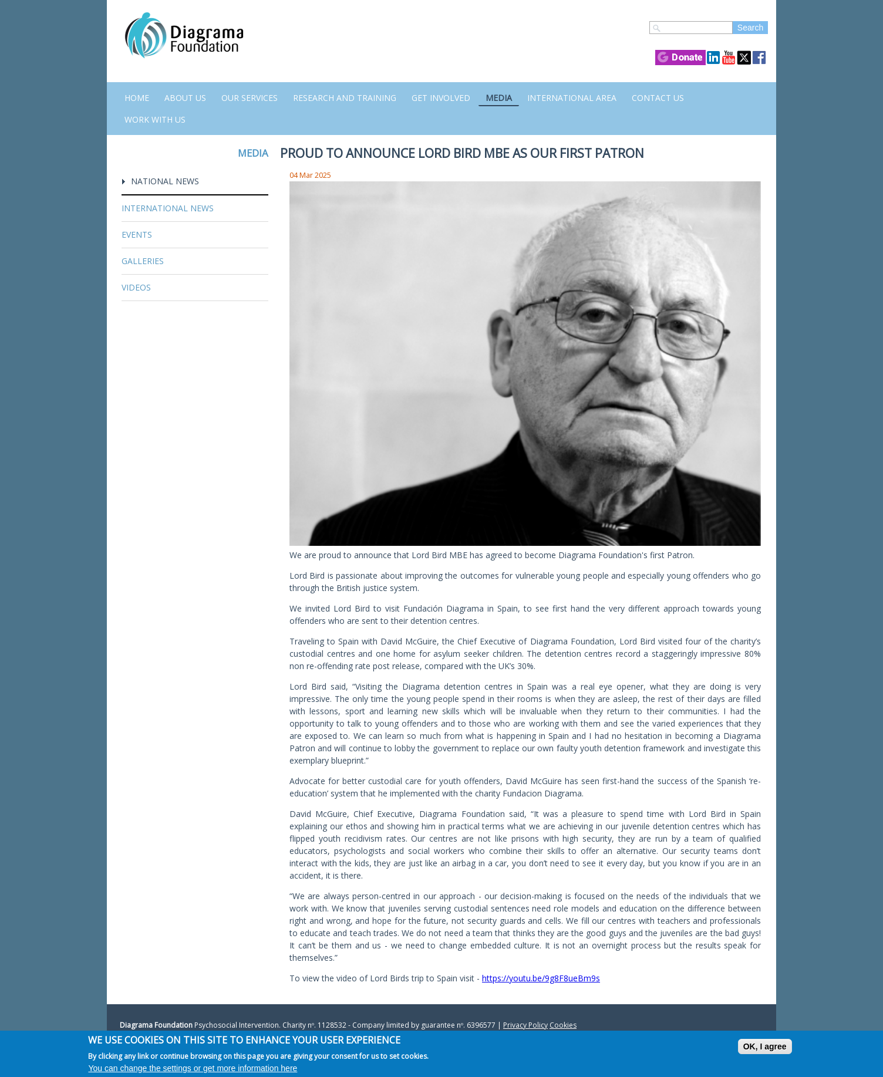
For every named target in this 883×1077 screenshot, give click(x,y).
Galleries (143, 260)
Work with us (155, 119)
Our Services (249, 97)
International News (168, 208)
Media (499, 97)
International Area (571, 97)
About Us (185, 97)
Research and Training (344, 97)
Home (136, 97)
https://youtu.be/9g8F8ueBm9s (541, 978)
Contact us (658, 97)
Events (137, 234)
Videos (136, 287)
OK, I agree (765, 1046)
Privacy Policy (525, 1025)
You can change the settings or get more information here (192, 1068)
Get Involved (441, 97)
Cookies (563, 1025)
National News (165, 181)
